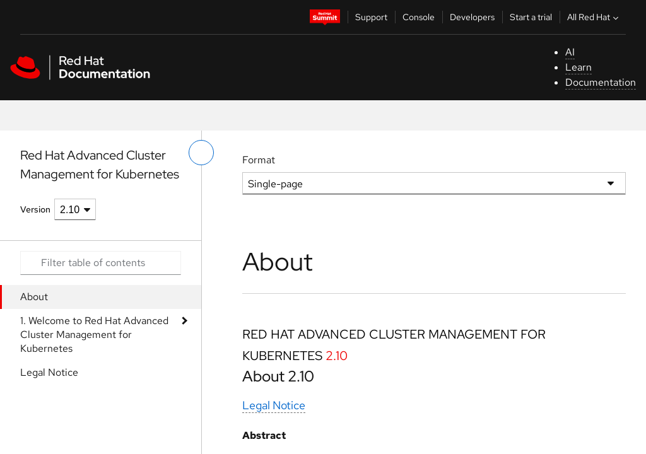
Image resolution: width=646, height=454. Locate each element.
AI (570, 52)
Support (371, 17)
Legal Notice (49, 372)
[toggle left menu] (201, 152)
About (34, 296)
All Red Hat (594, 17)
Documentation (600, 82)
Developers (472, 17)
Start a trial (531, 17)
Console (418, 17)
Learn (578, 67)
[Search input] (100, 263)
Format (258, 159)
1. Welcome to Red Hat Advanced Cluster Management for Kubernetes (94, 334)
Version (35, 209)
